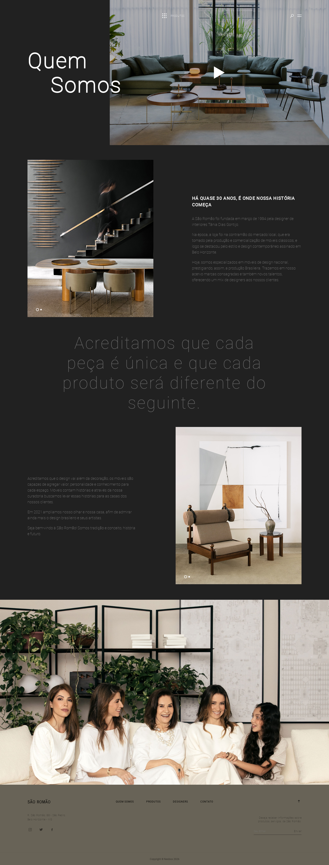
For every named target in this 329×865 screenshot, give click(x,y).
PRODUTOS (153, 801)
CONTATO (206, 801)
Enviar (298, 831)
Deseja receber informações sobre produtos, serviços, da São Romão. (280, 819)
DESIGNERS (180, 801)
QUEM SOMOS (125, 801)
